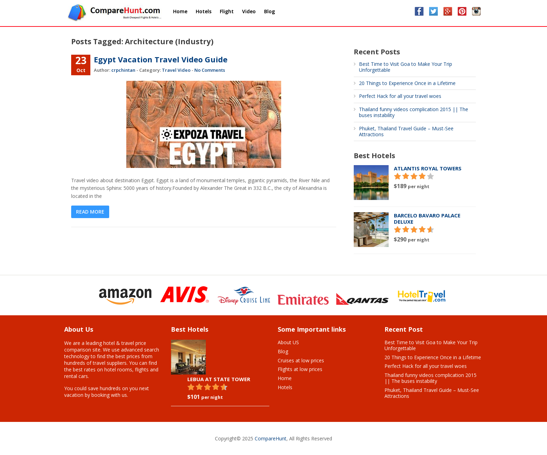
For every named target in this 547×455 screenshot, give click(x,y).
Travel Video (176, 70)
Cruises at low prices (301, 360)
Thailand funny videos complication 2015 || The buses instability (413, 112)
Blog (283, 351)
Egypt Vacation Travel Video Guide (160, 59)
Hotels (285, 387)
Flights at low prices (300, 369)
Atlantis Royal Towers (428, 168)
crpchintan (123, 70)
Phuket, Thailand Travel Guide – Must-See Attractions (406, 131)
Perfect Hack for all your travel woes (400, 96)
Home (285, 378)
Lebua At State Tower (218, 379)
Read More (90, 211)
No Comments (209, 70)
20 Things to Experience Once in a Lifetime (407, 83)
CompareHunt (270, 438)
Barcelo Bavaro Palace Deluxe (427, 218)
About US (288, 342)
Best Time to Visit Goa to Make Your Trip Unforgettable (405, 67)
